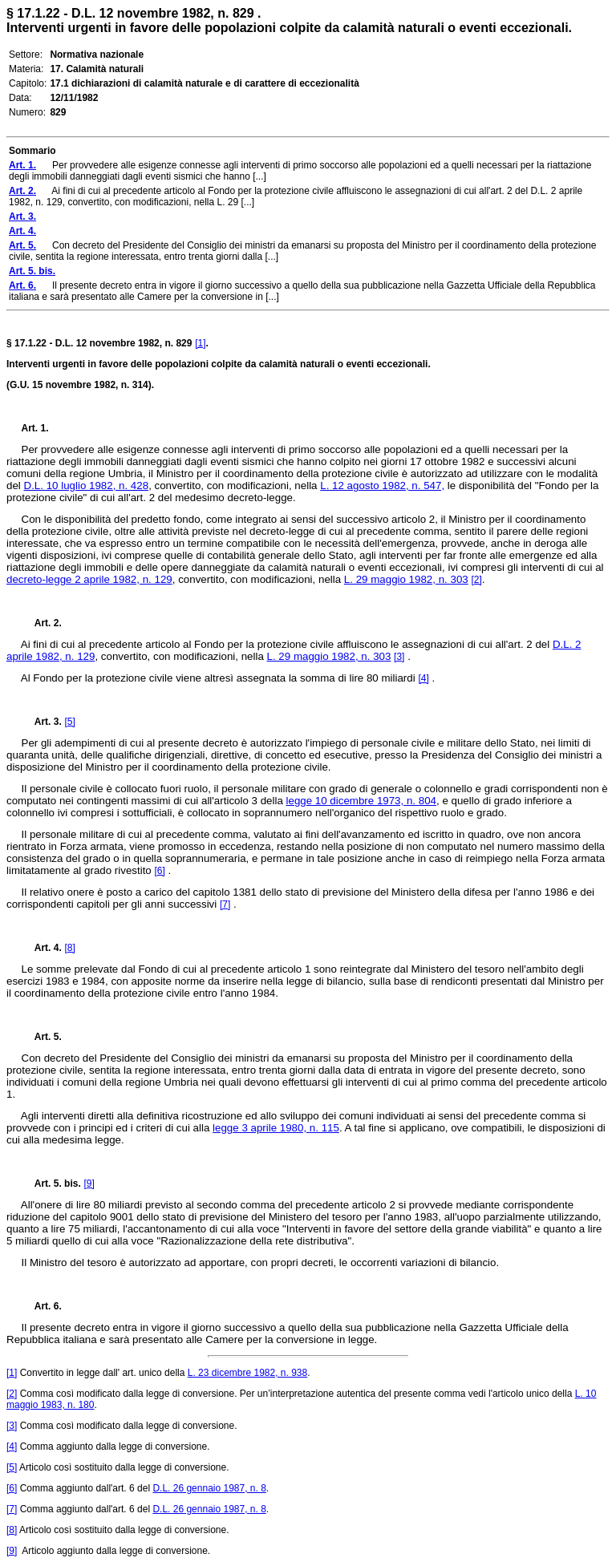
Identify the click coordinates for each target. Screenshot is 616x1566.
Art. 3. (42, 721)
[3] (399, 656)
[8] (69, 947)
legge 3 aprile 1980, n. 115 (276, 1128)
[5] (69, 721)
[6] (159, 870)
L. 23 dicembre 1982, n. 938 (247, 1372)
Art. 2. (42, 623)
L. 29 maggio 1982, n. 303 (406, 579)
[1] (200, 343)
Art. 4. (42, 947)
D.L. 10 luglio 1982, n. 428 (86, 486)
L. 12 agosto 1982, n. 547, (382, 486)
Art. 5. (42, 1036)
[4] (423, 678)
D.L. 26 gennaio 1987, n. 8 (208, 1488)
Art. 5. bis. (51, 1183)
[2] (476, 579)
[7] (225, 904)
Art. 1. (35, 428)
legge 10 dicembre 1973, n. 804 (361, 801)
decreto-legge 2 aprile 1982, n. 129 (89, 579)
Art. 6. (42, 1306)
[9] (88, 1183)
